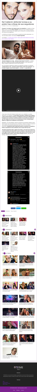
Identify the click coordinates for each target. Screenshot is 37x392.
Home (14, 390)
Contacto (22, 390)
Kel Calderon (8, 211)
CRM (3, 381)
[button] (18, 90)
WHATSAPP (24, 208)
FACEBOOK (13, 208)
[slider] (17, 110)
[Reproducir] (3, 110)
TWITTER (18, 208)
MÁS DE (3, 211)
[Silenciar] (32, 110)
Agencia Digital (5, 384)
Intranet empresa (5, 382)
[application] (18, 90)
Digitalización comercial (6, 383)
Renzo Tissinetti (13, 211)
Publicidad (18, 390)
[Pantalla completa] (33, 110)
